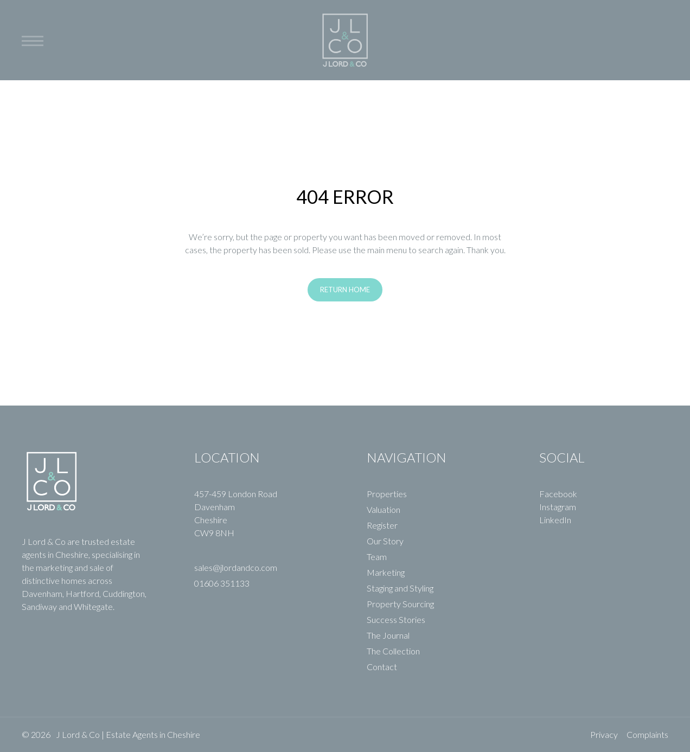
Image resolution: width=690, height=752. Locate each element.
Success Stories (396, 619)
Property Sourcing (400, 604)
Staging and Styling (400, 588)
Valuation (383, 509)
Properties (387, 494)
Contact (382, 666)
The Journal (388, 635)
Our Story (385, 541)
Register (382, 525)
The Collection (393, 651)
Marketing (386, 572)
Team (377, 556)
